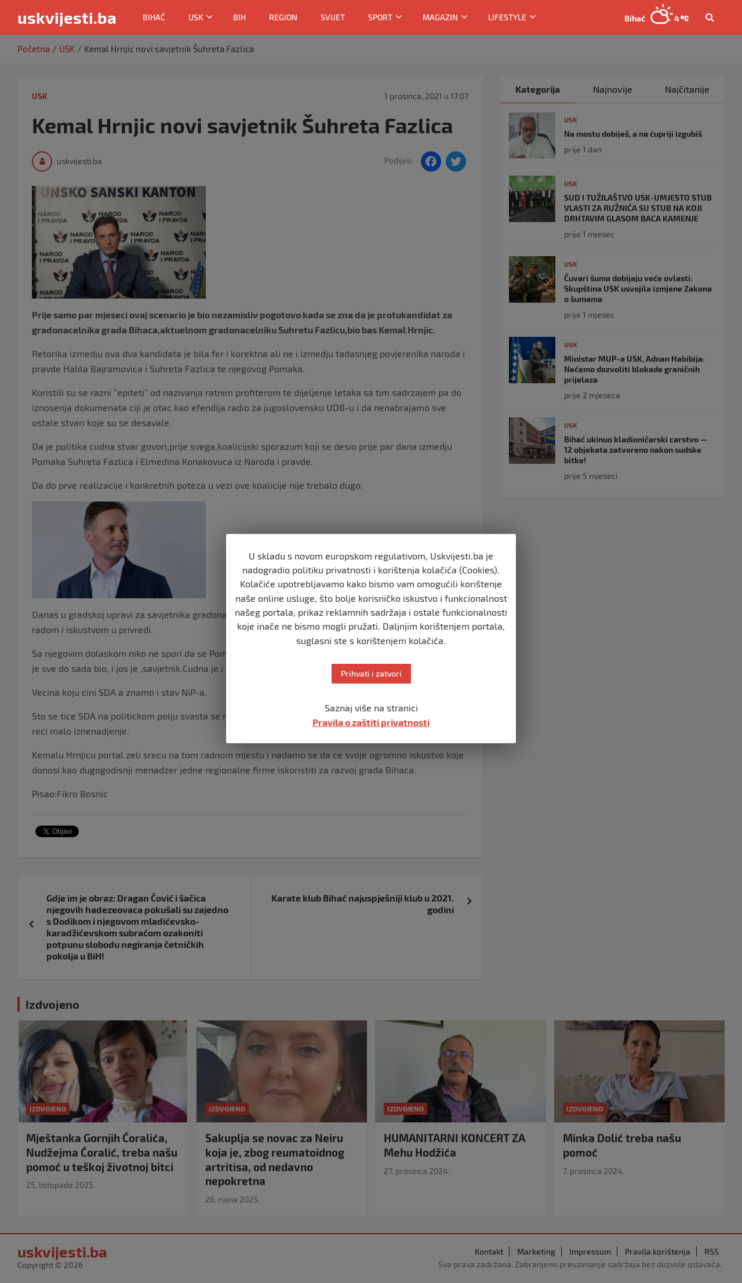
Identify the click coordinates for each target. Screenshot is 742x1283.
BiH (239, 17)
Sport (380, 17)
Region (283, 17)
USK (195, 17)
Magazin (440, 17)
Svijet (333, 17)
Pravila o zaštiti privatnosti (371, 722)
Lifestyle (507, 17)
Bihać (154, 17)
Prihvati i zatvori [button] (371, 673)
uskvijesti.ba (67, 17)
